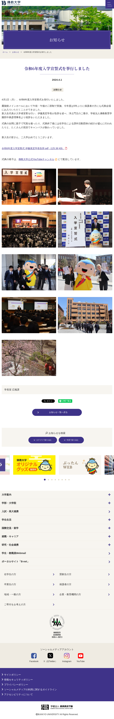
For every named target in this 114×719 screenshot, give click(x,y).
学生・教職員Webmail (14, 553)
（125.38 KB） (33, 148)
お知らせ (57, 89)
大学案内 (6, 494)
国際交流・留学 (10, 528)
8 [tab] (69, 479)
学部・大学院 (9, 503)
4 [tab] (55, 479)
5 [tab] (58, 479)
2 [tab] (48, 479)
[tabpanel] (80, 465)
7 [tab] (65, 479)
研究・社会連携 (10, 544)
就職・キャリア (10, 536)
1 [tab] (45, 479)
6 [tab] (62, 479)
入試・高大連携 (10, 511)
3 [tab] (52, 479)
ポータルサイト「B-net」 (15, 561)
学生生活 (6, 519)
